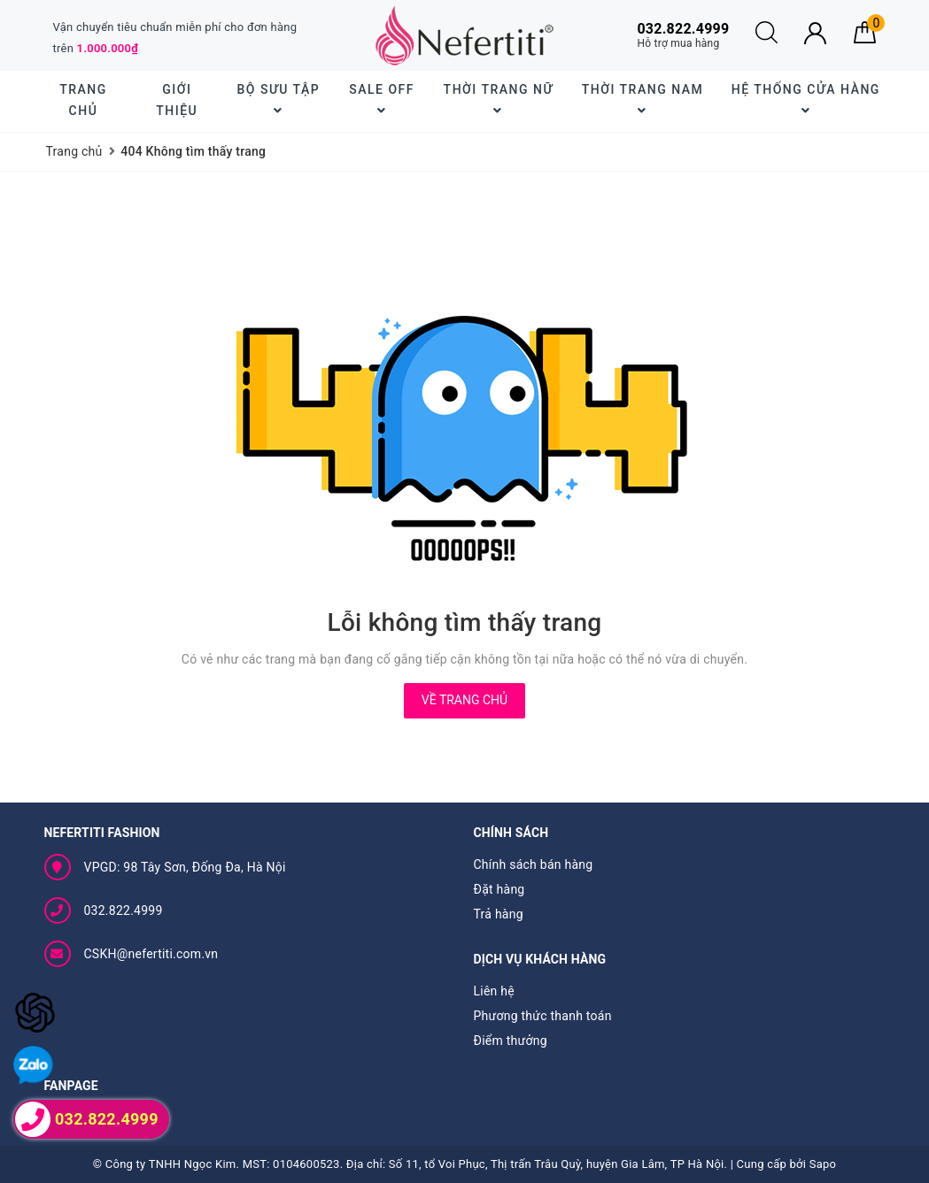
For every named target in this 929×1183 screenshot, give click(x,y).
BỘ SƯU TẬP (278, 99)
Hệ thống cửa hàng (806, 99)
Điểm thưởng (510, 1040)
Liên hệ (494, 991)
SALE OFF (381, 99)
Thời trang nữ (499, 99)
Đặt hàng (499, 889)
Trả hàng (498, 914)
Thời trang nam (642, 99)
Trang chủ (83, 100)
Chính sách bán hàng (533, 864)
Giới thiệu (176, 100)
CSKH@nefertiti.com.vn (151, 954)
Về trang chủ (464, 700)
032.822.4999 (123, 910)
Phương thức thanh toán (543, 1016)
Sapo (823, 1164)
